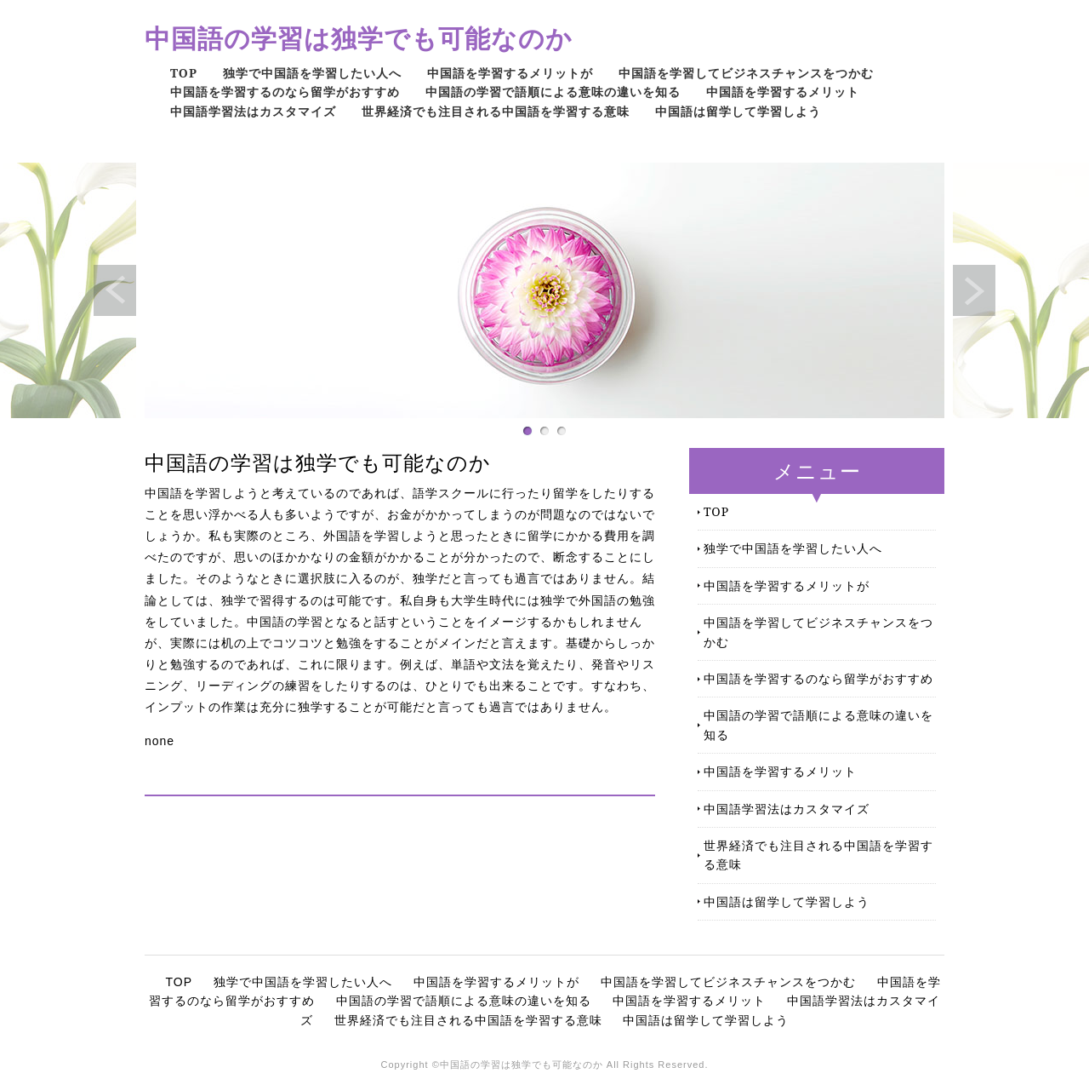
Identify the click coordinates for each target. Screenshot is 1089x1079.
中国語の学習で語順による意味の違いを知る (553, 91)
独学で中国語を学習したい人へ (312, 73)
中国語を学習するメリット (782, 91)
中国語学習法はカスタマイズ (253, 111)
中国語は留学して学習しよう (738, 111)
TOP (183, 73)
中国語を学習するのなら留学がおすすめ (285, 91)
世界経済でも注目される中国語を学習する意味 (496, 111)
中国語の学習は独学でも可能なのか (359, 37)
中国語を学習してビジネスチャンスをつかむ (746, 73)
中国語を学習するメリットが (510, 73)
